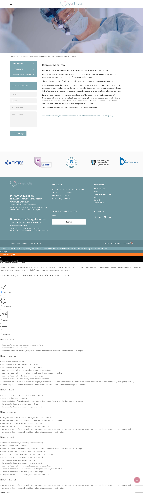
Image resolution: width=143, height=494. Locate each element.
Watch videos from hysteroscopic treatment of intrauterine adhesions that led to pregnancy (77, 116)
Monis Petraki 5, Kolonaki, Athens (72, 189)
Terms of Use (99, 203)
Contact (97, 200)
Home (12, 56)
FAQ (95, 197)
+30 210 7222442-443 (64, 192)
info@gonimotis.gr (63, 198)
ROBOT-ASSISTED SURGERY (23, 74)
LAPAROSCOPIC (23, 69)
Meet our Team (100, 189)
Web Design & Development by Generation (118, 243)
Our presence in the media (103, 194)
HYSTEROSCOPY (23, 63)
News (96, 192)
